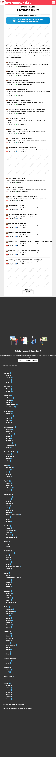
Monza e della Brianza (12, 515)
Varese (8, 521)
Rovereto (20, 124)
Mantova (8, 510)
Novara (8, 562)
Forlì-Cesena (9, 434)
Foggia (8, 582)
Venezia (8, 694)
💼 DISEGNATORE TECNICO (14, 188)
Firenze (8, 636)
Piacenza (8, 440)
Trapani (8, 627)
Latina (7, 470)
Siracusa (8, 625)
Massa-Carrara (10, 645)
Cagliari (8, 593)
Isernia (8, 546)
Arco (19, 95)
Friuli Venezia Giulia (10, 452)
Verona (8, 697)
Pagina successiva (28, 292)
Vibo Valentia (10, 407)
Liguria (6, 481)
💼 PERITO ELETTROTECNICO (15, 118)
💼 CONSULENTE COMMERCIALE (16, 179)
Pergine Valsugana (23, 84)
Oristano (8, 598)
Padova (8, 688)
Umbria (6, 667)
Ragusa (8, 622)
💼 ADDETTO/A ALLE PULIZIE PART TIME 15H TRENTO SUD (24, 260)
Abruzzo (6, 373)
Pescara (8, 380)
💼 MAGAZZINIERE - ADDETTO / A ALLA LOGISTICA (21, 148)
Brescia (8, 499)
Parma (8, 438)
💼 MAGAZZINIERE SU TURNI (15, 206)
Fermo (8, 533)
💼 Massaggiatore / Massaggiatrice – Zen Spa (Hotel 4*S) (26, 109)
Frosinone (8, 467)
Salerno (8, 422)
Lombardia (7, 494)
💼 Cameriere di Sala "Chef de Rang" (18, 100)
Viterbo (8, 476)
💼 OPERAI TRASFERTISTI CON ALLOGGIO (19, 139)
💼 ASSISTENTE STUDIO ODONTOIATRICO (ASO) (21, 197)
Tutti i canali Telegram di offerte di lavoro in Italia (17, 708)
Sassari (8, 600)
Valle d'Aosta (8, 676)
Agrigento (9, 609)
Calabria (7, 395)
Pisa (7, 647)
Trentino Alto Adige (10, 658)
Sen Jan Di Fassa (23, 66)
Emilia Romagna (9, 427)
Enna (7, 616)
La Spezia (8, 488)
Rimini (7, 447)
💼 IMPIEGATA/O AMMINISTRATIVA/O (17, 89)
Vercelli (8, 568)
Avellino (8, 413)
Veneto (6, 683)
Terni (7, 672)
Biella (7, 557)
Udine (7, 461)
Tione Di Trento (22, 75)
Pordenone (9, 456)
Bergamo (8, 497)
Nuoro (7, 595)
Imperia (8, 485)
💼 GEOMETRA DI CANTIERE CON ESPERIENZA (20, 71)
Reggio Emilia (10, 445)
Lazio (6, 465)
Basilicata (7, 386)
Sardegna (7, 591)
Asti (7, 555)
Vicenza (8, 699)
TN (29, 66)
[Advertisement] (28, 34)
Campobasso (9, 544)
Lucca (7, 643)
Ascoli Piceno (9, 530)
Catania (8, 613)
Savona (8, 490)
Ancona (8, 528)
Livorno (8, 640)
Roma (7, 474)
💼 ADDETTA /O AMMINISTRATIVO (16, 130)
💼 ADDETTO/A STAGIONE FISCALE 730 (18, 233)
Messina (8, 618)
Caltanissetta (10, 611)
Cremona (8, 503)
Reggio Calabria (10, 404)
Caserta (8, 418)
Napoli (8, 420)
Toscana (6, 631)
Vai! (45, 13)
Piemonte (7, 551)
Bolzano (8, 661)
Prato (7, 652)
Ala (18, 219)
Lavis (18, 210)
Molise (6, 541)
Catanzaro (9, 398)
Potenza (8, 391)
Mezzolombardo (22, 191)
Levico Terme (21, 237)
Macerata (8, 535)
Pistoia (8, 649)
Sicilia (6, 607)
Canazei (20, 104)
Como (7, 501)
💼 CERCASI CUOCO (12, 62)
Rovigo (8, 690)
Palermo (8, 620)
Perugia (8, 670)
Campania (7, 411)
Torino (7, 564)
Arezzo (8, 634)
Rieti (7, 472)
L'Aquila (8, 377)
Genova (8, 483)
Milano (8, 512)
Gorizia (8, 454)
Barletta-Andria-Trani (12, 577)
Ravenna (8, 443)
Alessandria (9, 553)
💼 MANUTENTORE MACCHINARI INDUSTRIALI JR (21, 215)
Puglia (6, 573)
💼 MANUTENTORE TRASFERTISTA (17, 80)
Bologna (8, 429)
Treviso (8, 692)
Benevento (9, 416)
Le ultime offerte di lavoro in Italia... (13, 704)
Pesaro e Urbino (10, 537)
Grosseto (8, 638)
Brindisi (8, 580)
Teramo (8, 382)
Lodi (7, 508)
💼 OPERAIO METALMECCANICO (16, 224)
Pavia (7, 517)
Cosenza (8, 400)
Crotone (8, 402)
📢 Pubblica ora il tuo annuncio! (28, 360)
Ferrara (8, 431)
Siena (7, 654)
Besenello (20, 228)
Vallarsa (20, 133)
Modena (8, 436)
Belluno (8, 685)
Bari (7, 575)
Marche (6, 526)
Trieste (8, 458)
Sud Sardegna (10, 602)
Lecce (7, 584)
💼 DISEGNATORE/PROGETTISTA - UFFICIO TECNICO (22, 251)
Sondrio (8, 519)
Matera (8, 389)
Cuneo (7, 559)
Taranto (8, 586)
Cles (18, 201)
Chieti (7, 375)
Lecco (7, 506)
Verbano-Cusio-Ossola (12, 566)
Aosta (7, 679)
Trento (19, 143)
